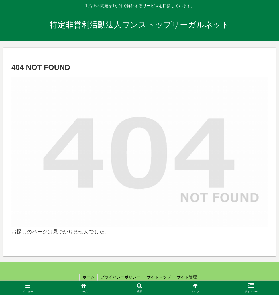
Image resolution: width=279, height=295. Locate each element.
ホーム (88, 277)
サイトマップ (159, 277)
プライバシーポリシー (121, 277)
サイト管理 (187, 277)
